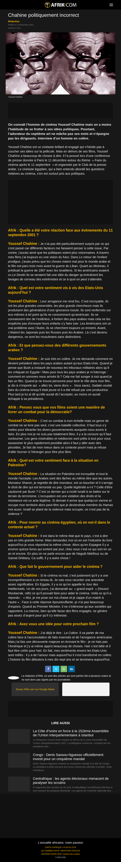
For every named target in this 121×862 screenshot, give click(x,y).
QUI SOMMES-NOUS (50, 851)
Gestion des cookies (71, 854)
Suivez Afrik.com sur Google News (35, 689)
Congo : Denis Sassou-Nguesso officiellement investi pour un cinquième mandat (68, 757)
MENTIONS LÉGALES (70, 851)
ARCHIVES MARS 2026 (51, 854)
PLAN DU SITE (69, 847)
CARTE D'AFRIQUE (53, 847)
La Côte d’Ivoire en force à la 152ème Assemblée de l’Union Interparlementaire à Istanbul (71, 733)
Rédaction (14, 21)
